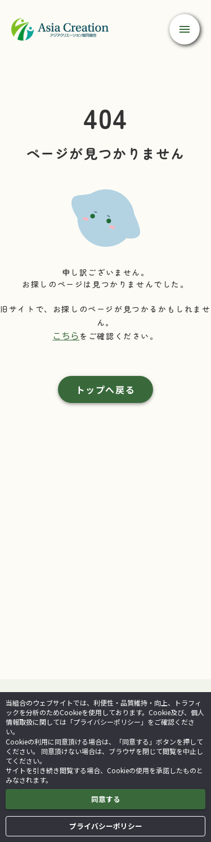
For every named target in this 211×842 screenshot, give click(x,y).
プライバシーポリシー (105, 826)
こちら (65, 335)
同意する (106, 799)
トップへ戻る (106, 389)
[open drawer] (184, 29)
